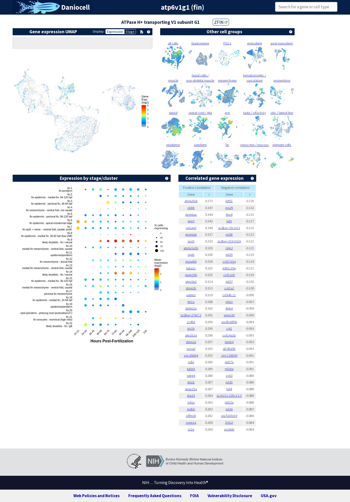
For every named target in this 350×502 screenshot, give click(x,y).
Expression (115, 31)
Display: (98, 31)
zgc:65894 (191, 355)
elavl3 (191, 395)
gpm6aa (191, 214)
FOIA (194, 495)
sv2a (191, 429)
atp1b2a (191, 335)
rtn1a (190, 302)
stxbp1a (191, 308)
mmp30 (229, 315)
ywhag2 (191, 228)
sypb (191, 254)
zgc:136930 (229, 355)
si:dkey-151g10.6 (229, 241)
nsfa (191, 362)
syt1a (191, 402)
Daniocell (75, 7)
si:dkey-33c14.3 (229, 228)
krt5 (229, 221)
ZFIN (221, 22)
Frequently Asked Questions (154, 495)
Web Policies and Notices (96, 495)
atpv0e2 (191, 281)
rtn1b (191, 382)
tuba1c (191, 268)
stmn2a (191, 342)
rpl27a (229, 362)
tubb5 (191, 369)
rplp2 (229, 248)
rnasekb (191, 261)
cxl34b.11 (229, 295)
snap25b (191, 275)
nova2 (191, 348)
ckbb (191, 208)
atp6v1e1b (191, 248)
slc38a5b (229, 348)
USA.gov (269, 495)
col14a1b (229, 335)
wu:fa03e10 (229, 416)
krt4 (229, 389)
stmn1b (191, 288)
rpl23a (229, 402)
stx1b (191, 328)
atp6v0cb (191, 201)
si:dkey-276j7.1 (191, 315)
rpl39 (229, 382)
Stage (130, 31)
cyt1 (229, 328)
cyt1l (229, 375)
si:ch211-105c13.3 (229, 395)
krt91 (229, 201)
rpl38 (229, 234)
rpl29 (229, 254)
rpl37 (229, 281)
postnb (229, 429)
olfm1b (191, 416)
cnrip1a (191, 422)
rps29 (229, 208)
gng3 (191, 221)
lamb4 (229, 342)
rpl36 (229, 409)
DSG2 (229, 422)
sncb (191, 241)
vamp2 (191, 295)
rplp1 (229, 302)
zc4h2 (191, 322)
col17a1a (229, 261)
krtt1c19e (229, 268)
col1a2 (229, 288)
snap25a (191, 389)
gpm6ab (191, 234)
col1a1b (229, 275)
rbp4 (229, 214)
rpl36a (229, 369)
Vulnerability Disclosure (230, 495)
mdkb (191, 409)
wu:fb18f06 (229, 322)
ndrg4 (191, 375)
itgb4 (229, 308)
